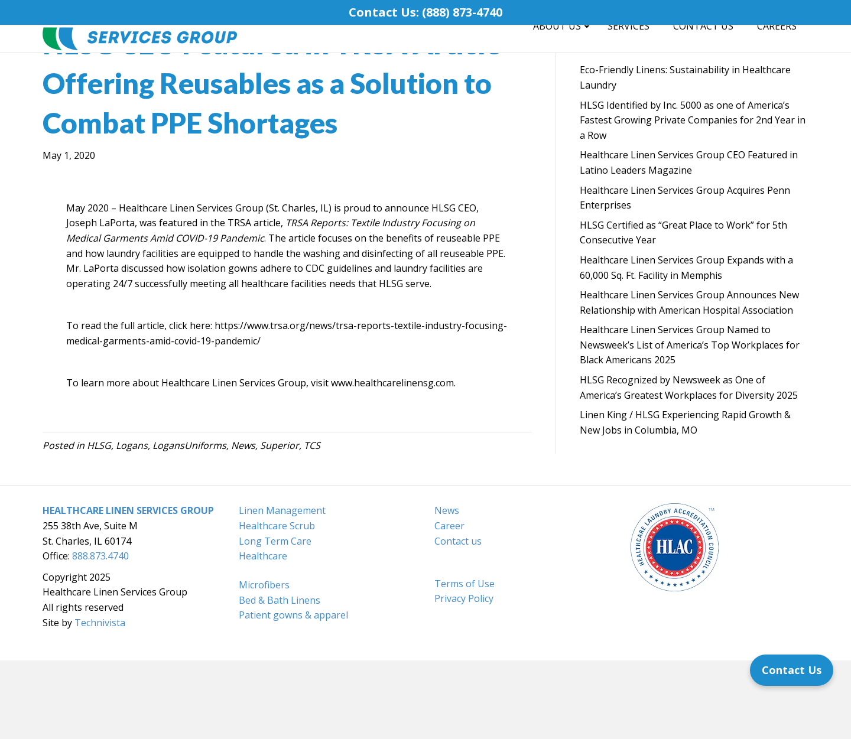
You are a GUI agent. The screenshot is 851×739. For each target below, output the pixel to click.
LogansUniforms (189, 523)
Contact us (458, 619)
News (243, 523)
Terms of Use (464, 662)
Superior (279, 523)
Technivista (99, 701)
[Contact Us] (791, 670)
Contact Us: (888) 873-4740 (425, 12)
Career (449, 604)
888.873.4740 (100, 634)
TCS (312, 523)
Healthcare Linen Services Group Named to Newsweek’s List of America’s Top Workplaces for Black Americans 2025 (690, 423)
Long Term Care (275, 619)
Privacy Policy (463, 676)
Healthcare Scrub (277, 604)
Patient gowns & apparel (293, 693)
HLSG (99, 523)
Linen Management (282, 588)
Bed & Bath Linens (279, 678)
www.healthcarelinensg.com (392, 461)
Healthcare (263, 634)
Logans (132, 523)
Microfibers (264, 663)
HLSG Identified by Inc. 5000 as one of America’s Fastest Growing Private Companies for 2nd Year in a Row (692, 198)
